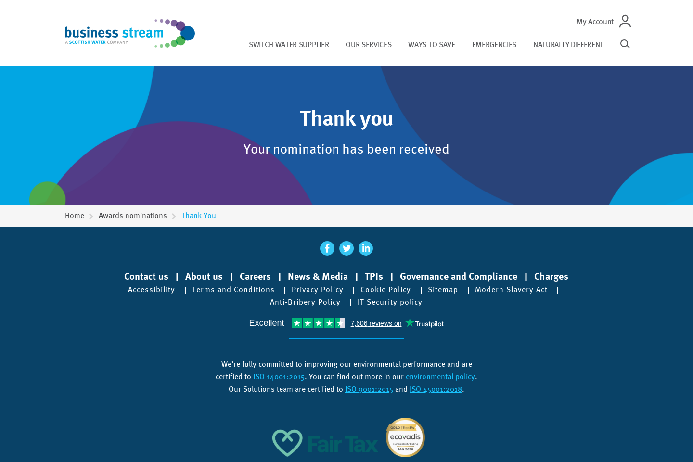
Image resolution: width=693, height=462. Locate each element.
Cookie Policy (385, 290)
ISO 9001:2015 (369, 389)
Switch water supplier (289, 44)
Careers (255, 276)
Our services (368, 44)
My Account (595, 21)
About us (204, 276)
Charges (551, 276)
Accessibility (151, 290)
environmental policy (440, 376)
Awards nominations (133, 215)
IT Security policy (390, 302)
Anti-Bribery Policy (305, 302)
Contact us (146, 276)
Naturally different (568, 44)
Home (74, 215)
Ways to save (431, 44)
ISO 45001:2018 (436, 389)
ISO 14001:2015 (279, 376)
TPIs (374, 276)
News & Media (318, 276)
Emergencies (494, 44)
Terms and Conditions (233, 290)
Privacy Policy (318, 290)
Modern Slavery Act (511, 290)
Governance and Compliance (458, 276)
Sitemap (443, 290)
